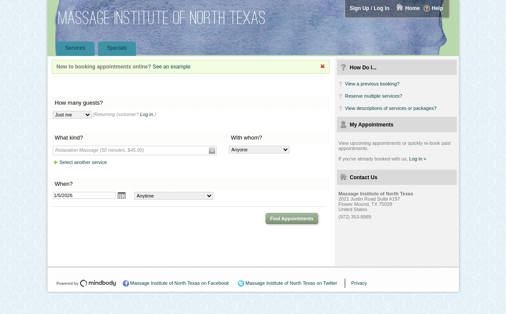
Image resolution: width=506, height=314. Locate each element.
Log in (146, 114)
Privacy (359, 283)
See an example (171, 67)
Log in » (417, 158)
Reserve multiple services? (373, 96)
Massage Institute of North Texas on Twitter (291, 283)
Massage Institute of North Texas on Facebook (179, 283)
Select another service (83, 162)
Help (437, 8)
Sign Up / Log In (369, 8)
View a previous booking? (372, 83)
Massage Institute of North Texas (162, 18)
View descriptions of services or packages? (391, 108)
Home (412, 8)
